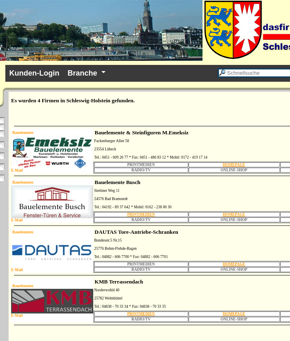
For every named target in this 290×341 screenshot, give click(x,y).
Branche (82, 73)
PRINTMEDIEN (141, 214)
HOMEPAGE (234, 165)
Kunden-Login (34, 73)
